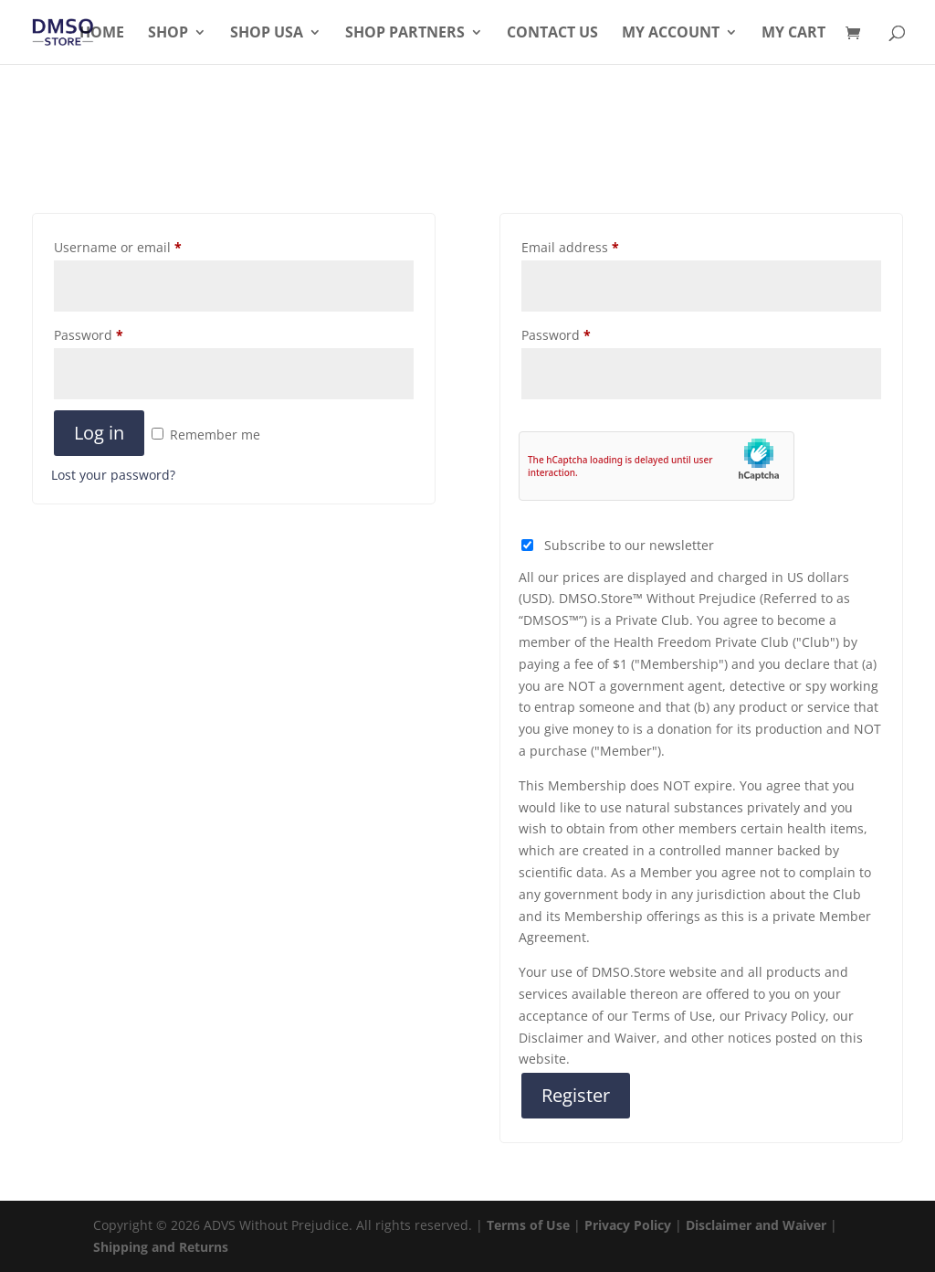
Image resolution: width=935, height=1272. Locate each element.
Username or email (118, 247)
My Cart (793, 34)
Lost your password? (113, 474)
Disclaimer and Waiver (756, 1225)
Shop (168, 34)
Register (575, 1095)
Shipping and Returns (160, 1247)
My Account (671, 34)
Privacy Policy (627, 1225)
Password (88, 335)
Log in (99, 432)
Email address (570, 247)
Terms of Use (528, 1225)
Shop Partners (405, 34)
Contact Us (552, 34)
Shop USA (266, 34)
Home (101, 34)
